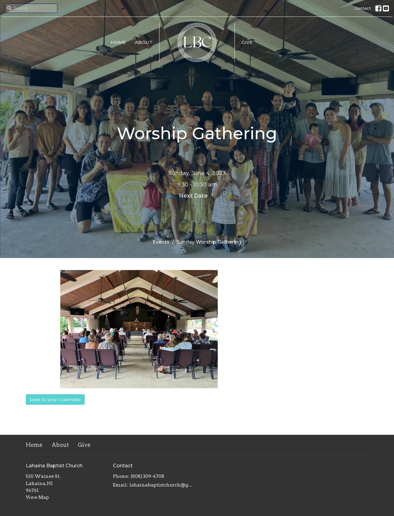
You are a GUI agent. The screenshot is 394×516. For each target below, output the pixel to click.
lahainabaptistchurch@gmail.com (161, 485)
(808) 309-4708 (147, 476)
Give (247, 42)
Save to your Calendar (55, 399)
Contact (363, 8)
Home (118, 42)
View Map (37, 497)
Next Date (197, 195)
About (144, 42)
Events (161, 242)
